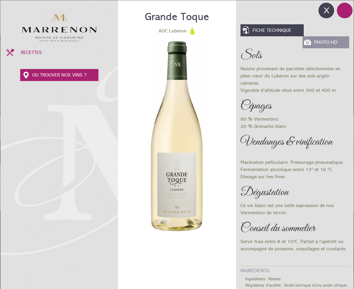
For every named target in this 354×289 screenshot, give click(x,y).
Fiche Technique (272, 30)
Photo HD (325, 42)
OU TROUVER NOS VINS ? (59, 75)
